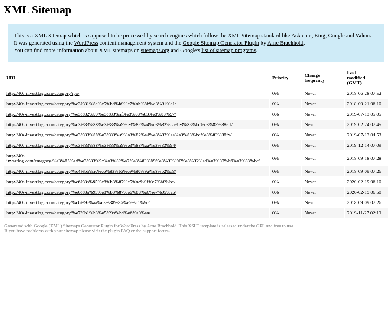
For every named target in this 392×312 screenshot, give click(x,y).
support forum (156, 230)
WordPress (86, 42)
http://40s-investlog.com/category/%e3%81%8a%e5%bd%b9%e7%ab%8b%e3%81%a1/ (91, 103)
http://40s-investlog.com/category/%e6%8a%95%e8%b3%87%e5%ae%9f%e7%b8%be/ (90, 181)
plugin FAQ (119, 230)
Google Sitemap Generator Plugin (221, 42)
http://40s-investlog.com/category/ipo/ (42, 93)
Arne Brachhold (285, 42)
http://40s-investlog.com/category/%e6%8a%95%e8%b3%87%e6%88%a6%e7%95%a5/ (91, 192)
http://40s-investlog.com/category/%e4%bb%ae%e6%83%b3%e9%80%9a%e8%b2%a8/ (91, 171)
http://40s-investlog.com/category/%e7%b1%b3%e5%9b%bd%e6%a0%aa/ (78, 212)
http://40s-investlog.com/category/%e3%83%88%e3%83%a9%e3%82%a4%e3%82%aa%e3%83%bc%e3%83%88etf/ (119, 124)
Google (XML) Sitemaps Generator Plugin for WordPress (87, 226)
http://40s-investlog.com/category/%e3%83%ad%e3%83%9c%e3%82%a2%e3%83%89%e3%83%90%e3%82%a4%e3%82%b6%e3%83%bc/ (133, 158)
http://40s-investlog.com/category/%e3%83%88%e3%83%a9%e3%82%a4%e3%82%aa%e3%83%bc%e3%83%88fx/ (119, 134)
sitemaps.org (155, 50)
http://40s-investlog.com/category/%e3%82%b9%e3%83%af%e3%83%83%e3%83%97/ (91, 114)
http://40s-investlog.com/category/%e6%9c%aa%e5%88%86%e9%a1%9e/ (78, 202)
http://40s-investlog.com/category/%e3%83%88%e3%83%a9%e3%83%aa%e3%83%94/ (91, 145)
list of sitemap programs (228, 50)
